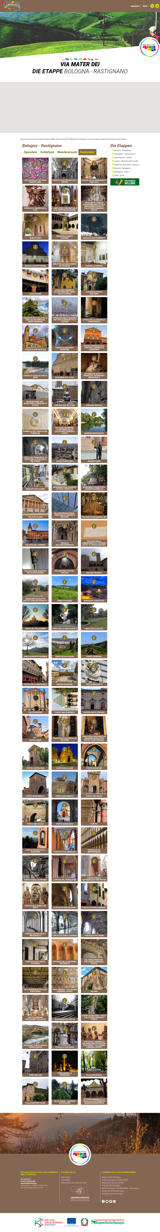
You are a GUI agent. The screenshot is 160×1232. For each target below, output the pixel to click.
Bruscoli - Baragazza (121, 168)
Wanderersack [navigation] (67, 152)
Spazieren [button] (136, 6)
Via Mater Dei (80, 64)
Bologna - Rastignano (121, 150)
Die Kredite (65, 1180)
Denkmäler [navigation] (87, 152)
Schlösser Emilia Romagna (112, 1194)
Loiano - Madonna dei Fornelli (125, 161)
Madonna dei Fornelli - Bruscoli (125, 165)
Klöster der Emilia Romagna (113, 1191)
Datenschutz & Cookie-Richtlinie (74, 1183)
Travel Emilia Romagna (111, 1185)
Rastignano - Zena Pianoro (124, 154)
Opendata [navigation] (30, 152)
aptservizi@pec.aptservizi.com (33, 1187)
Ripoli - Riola (118, 175)
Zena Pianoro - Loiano (122, 157)
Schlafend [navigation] (47, 152)
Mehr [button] (146, 6)
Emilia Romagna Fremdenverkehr (115, 1180)
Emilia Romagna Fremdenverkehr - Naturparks (120, 1188)
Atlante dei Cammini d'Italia (113, 1183)
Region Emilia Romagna (111, 1177)
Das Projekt (65, 1177)
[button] (152, 6)
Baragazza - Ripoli (120, 172)
